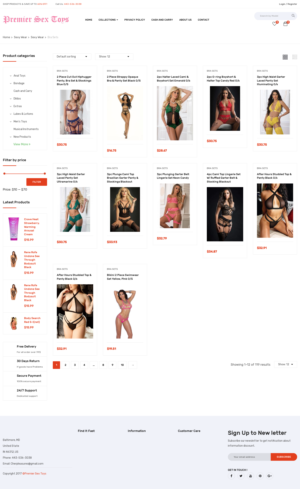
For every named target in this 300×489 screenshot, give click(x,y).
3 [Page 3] (75, 365)
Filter (37, 181)
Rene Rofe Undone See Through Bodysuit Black (32, 260)
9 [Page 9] (112, 365)
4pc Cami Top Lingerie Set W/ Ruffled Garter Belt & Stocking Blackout (223, 178)
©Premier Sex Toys (34, 473)
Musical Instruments (26, 129)
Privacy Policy (134, 19)
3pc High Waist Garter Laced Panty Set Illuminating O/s (271, 80)
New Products (22, 136)
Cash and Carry (162, 19)
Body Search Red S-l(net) (32, 320)
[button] (285, 24)
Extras (18, 106)
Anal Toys (19, 75)
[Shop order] (72, 56)
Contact (203, 19)
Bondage (19, 83)
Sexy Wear (20, 37)
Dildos (17, 98)
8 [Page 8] (103, 365)
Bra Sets (62, 71)
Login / (283, 4)
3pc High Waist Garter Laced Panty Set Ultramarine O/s (71, 178)
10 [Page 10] (122, 365)
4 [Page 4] (84, 365)
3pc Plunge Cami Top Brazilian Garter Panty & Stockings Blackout (122, 178)
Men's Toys (20, 121)
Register (292, 4)
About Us (185, 19)
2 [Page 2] (65, 365)
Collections (108, 19)
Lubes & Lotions (23, 114)
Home (88, 19)
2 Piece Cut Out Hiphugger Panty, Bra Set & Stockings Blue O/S (74, 80)
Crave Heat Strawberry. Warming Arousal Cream (32, 227)
